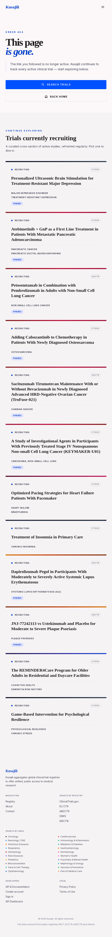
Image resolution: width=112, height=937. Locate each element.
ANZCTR (64, 811)
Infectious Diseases (17, 844)
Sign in (9, 896)
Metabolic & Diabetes (70, 844)
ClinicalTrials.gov (69, 801)
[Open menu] (102, 6)
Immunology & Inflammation (73, 840)
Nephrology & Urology (70, 863)
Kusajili (12, 7)
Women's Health (67, 855)
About (9, 806)
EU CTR (63, 806)
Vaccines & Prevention (70, 867)
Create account (14, 891)
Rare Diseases (14, 855)
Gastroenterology (68, 848)
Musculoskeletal (15, 863)
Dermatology (66, 852)
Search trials (56, 85)
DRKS (62, 816)
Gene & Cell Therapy (17, 867)
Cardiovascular (67, 836)
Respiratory (13, 848)
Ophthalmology (15, 871)
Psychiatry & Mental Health (73, 859)
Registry (10, 801)
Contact (10, 811)
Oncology (12, 836)
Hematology (13, 852)
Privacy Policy (67, 886)
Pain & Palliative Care (70, 871)
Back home (56, 97)
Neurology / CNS (15, 840)
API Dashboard (14, 901)
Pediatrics (12, 859)
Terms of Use (67, 891)
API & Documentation (18, 886)
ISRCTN (63, 821)
